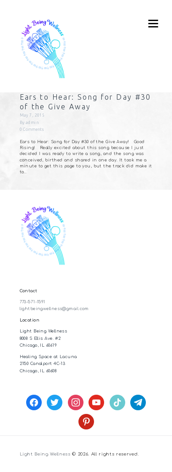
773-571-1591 (32, 302)
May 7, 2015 (32, 115)
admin (32, 122)
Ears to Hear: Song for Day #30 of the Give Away (85, 102)
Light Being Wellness (45, 454)
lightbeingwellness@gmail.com (54, 308)
